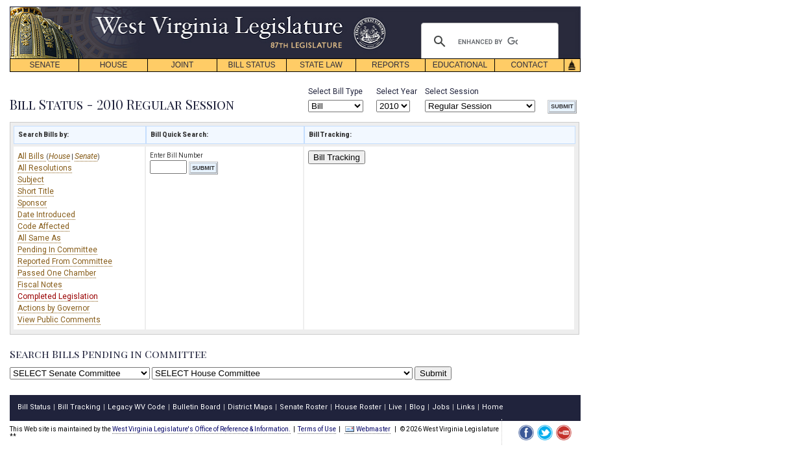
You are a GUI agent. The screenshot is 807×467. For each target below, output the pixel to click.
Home (492, 407)
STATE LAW (321, 64)
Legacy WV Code (136, 407)
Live (395, 407)
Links (466, 407)
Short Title (36, 191)
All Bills (32, 156)
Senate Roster (304, 407)
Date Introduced (46, 214)
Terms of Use (317, 429)
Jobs (441, 407)
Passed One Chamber (57, 273)
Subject (31, 179)
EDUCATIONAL (460, 64)
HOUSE (114, 64)
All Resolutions (45, 168)
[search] (488, 41)
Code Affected (43, 226)
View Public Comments (59, 319)
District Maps (250, 407)
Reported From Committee (65, 261)
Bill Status (34, 407)
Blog (417, 407)
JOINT (182, 64)
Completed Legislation (58, 296)
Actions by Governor (54, 308)
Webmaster (367, 429)
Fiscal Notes (40, 284)
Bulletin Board (197, 407)
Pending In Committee (57, 249)
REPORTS (390, 64)
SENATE (44, 64)
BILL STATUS (251, 64)
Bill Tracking (336, 157)
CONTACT (529, 64)
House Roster (358, 407)
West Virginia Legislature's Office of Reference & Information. (201, 429)
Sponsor (32, 203)
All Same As (39, 238)
